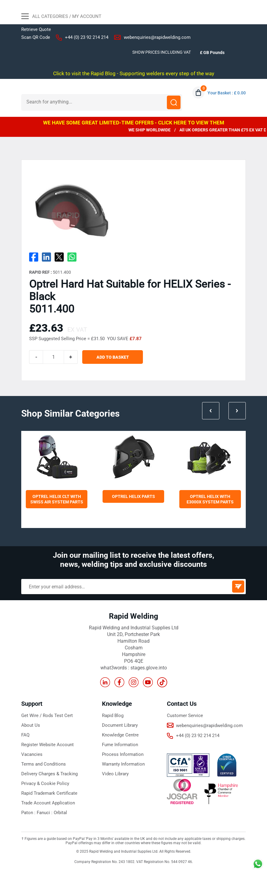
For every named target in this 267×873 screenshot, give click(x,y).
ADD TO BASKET (112, 357)
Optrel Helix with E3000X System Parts (210, 499)
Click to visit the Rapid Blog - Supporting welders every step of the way (133, 73)
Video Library (115, 774)
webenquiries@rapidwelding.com (157, 37)
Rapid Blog (112, 715)
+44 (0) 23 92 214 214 (86, 37)
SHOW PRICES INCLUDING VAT (161, 52)
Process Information (123, 754)
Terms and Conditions (43, 764)
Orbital (60, 812)
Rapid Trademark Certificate (49, 793)
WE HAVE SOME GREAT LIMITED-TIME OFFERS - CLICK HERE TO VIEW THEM (133, 123)
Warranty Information (123, 764)
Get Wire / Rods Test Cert (47, 715)
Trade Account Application (48, 803)
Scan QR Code (35, 37)
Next (237, 410)
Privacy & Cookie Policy (45, 783)
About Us (30, 725)
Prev (210, 410)
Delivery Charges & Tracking (49, 774)
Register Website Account (47, 744)
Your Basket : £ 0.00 (227, 92)
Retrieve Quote (36, 29)
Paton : (29, 812)
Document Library (120, 725)
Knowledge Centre (120, 735)
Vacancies (31, 754)
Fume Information (120, 744)
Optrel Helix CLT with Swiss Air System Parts (56, 499)
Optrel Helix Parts (133, 496)
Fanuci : (45, 812)
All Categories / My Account (61, 17)
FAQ (25, 735)
